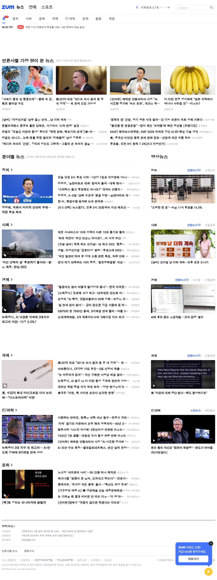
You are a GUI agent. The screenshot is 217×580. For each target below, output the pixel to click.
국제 (55, 18)
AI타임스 (210, 410)
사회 (29, 18)
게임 (112, 18)
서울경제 (210, 225)
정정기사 (7, 526)
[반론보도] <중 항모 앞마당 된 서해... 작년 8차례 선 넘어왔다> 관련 (57, 531)
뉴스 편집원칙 (9, 560)
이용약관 (25, 560)
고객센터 (95, 560)
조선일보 (60, 109)
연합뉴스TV (193, 170)
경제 (42, 18)
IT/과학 (70, 18)
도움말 (108, 560)
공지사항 (81, 560)
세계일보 (6, 109)
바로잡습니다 (28, 539)
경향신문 (168, 109)
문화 (85, 18)
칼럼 (98, 18)
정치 (15, 18)
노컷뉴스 (210, 170)
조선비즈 (114, 109)
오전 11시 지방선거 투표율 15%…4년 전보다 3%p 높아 (54, 27)
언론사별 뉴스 (9, 551)
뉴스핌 (197, 280)
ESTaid (7, 569)
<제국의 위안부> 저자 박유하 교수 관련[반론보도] (48, 535)
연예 (32, 7)
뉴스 (20, 7)
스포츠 (47, 7)
